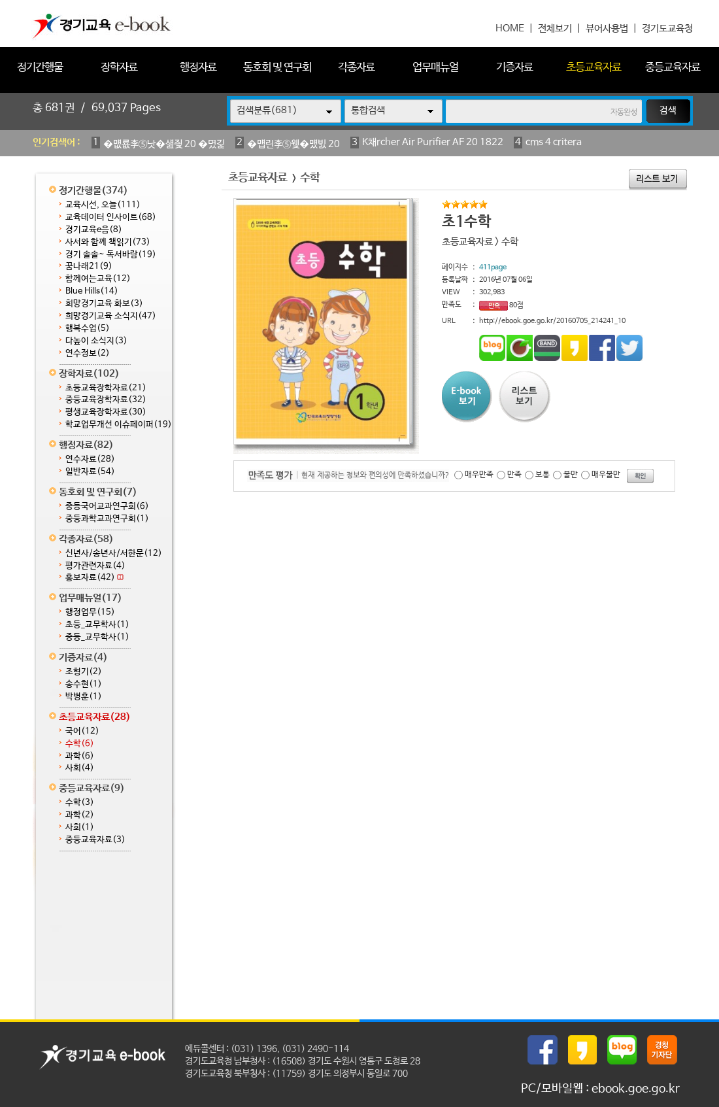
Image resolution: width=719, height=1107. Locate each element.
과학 (79, 756)
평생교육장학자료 (105, 412)
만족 (514, 474)
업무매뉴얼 (435, 67)
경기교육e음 (93, 230)
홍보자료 (94, 578)
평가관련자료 (95, 566)
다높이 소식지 (96, 341)
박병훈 (83, 697)
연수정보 (87, 353)
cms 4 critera (554, 142)
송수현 (83, 684)
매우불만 (606, 474)
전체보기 (555, 28)
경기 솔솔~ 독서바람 (110, 255)
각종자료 (356, 67)
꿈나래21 (88, 266)
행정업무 (90, 612)
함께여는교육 (98, 279)
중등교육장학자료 (105, 400)
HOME (509, 28)
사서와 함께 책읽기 (107, 242)
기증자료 (514, 67)
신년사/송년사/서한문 (113, 553)
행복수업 (87, 328)
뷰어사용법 (607, 28)
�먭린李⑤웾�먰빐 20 (293, 144)
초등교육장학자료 (105, 388)
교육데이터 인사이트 (110, 217)
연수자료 (90, 459)
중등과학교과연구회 (107, 519)
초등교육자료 (593, 67)
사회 (79, 768)
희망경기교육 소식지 (110, 316)
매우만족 (479, 474)
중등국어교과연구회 (107, 506)
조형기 (83, 672)
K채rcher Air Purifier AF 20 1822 (432, 142)
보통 (542, 474)
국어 (82, 731)
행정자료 (198, 67)
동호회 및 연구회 (277, 67)
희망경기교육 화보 (104, 304)
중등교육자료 (672, 67)
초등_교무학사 (97, 625)
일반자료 (90, 472)
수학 (79, 744)
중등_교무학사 (97, 637)
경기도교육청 (667, 28)
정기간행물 (40, 67)
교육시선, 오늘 (103, 205)
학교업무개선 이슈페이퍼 (118, 425)
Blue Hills (91, 291)
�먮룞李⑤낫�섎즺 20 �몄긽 (164, 144)
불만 (570, 474)
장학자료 (119, 67)
